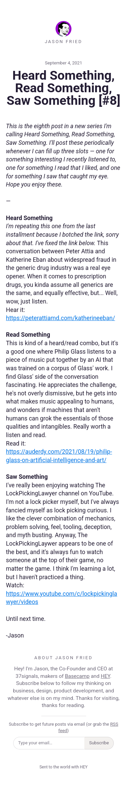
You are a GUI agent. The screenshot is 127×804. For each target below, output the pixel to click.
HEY (105, 676)
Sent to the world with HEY (63, 767)
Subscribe (99, 742)
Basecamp (77, 676)
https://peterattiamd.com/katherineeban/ (60, 318)
